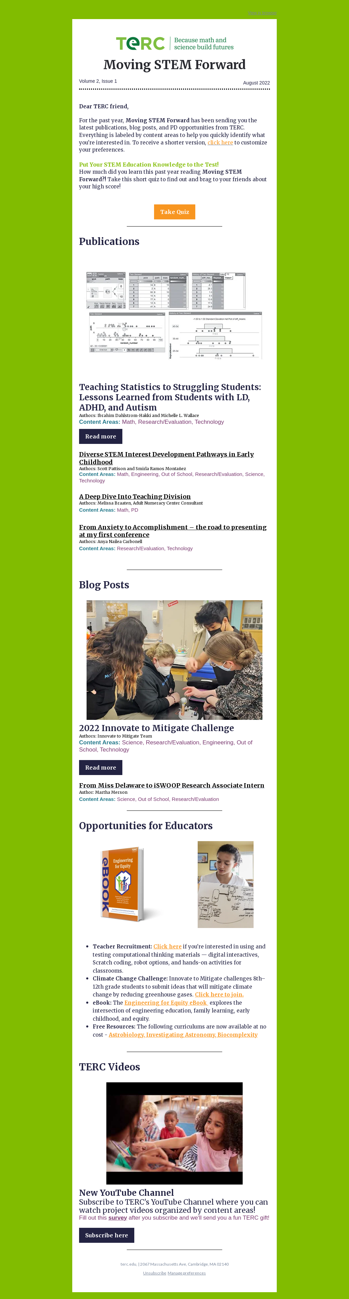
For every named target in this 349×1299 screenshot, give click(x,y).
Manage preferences (187, 1272)
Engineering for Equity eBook (166, 1003)
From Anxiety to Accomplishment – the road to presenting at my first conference (173, 531)
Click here (167, 946)
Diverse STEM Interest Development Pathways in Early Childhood (166, 458)
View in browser (262, 13)
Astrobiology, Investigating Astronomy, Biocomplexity (183, 1035)
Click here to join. (219, 994)
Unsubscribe (154, 1272)
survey (117, 1218)
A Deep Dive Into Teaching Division (135, 496)
